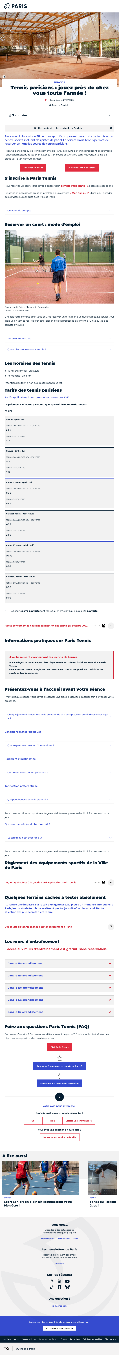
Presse (64, 1339)
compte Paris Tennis (73, 185)
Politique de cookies (92, 1339)
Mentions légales (11, 1339)
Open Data (75, 1339)
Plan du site (110, 1339)
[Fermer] (111, 128)
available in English (71, 128)
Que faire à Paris (25, 1348)
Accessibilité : (40, 1339)
